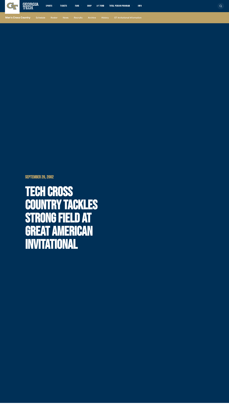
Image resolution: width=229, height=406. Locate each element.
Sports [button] (50, 7)
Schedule (40, 20)
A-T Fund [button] (109, 7)
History (105, 20)
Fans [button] (82, 7)
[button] (220, 7)
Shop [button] (96, 7)
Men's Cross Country (17, 20)
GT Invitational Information (128, 20)
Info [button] (156, 7)
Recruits (78, 20)
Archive (92, 20)
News (65, 20)
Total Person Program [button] (132, 7)
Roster (54, 20)
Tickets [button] (67, 7)
